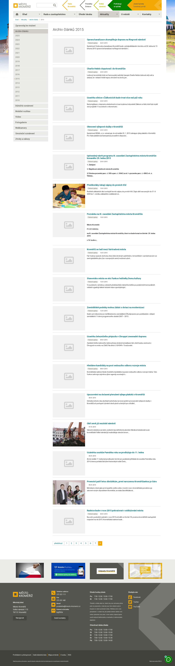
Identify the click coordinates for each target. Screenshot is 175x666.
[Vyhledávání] (47, 5)
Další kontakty (60, 618)
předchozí (58, 543)
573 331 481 (61, 600)
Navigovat (20, 618)
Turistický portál (142, 5)
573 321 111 (61, 594)
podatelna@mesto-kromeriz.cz (68, 606)
